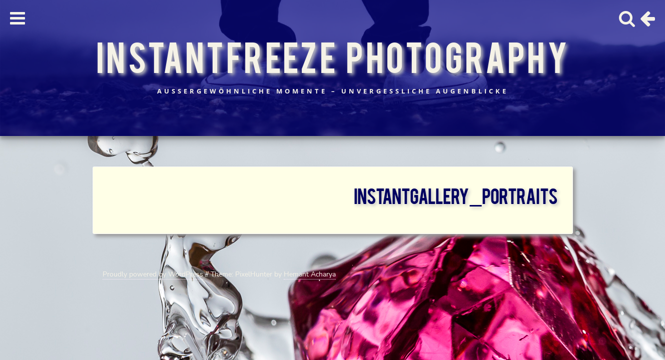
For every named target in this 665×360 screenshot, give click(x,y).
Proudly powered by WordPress (153, 274)
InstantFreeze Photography (332, 55)
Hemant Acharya (310, 274)
